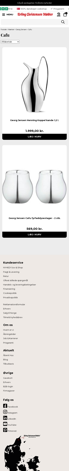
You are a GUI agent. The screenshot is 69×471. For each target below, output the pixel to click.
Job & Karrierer (10, 338)
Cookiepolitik (10, 293)
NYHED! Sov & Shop (13, 267)
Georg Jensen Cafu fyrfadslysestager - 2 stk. (34, 218)
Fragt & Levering (11, 272)
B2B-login (8, 386)
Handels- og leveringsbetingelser (19, 284)
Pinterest (10, 430)
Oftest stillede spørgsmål (15, 280)
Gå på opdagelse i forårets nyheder (34, 3)
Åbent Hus (8, 355)
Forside (4, 29)
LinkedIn (9, 418)
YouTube (9, 424)
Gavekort (7, 378)
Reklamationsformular (14, 304)
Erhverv (7, 308)
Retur (6, 276)
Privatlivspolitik (10, 297)
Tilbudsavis (8, 364)
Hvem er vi (8, 330)
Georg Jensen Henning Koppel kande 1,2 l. (34, 120)
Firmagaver (9, 390)
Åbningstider (9, 334)
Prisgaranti (8, 342)
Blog (5, 359)
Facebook (10, 406)
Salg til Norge (10, 313)
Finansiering (9, 289)
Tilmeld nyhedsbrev (12, 317)
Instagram (10, 412)
